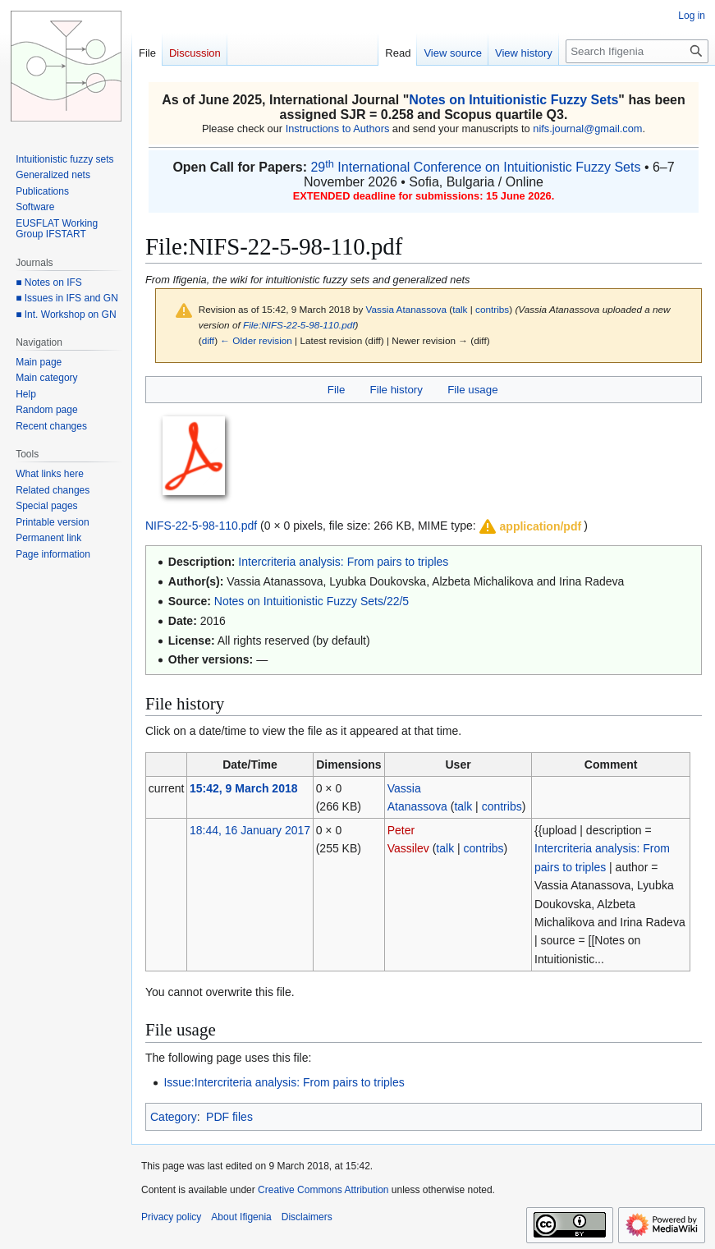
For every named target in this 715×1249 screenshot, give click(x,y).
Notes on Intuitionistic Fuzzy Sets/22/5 (311, 601)
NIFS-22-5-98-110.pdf (201, 525)
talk (459, 309)
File (336, 389)
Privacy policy (171, 1217)
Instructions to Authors (338, 128)
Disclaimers (307, 1217)
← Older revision (256, 340)
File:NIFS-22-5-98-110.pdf (299, 324)
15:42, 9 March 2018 (244, 788)
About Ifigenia (241, 1217)
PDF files (229, 1116)
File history (396, 389)
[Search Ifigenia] (637, 51)
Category (173, 1116)
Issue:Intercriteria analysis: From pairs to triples (283, 1082)
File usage (472, 389)
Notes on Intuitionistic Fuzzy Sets (513, 100)
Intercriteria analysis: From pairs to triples (343, 561)
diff (208, 340)
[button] (529, 526)
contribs (492, 309)
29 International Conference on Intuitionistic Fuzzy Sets (475, 167)
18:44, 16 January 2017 (250, 830)
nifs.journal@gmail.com (587, 128)
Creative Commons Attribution (323, 1190)
